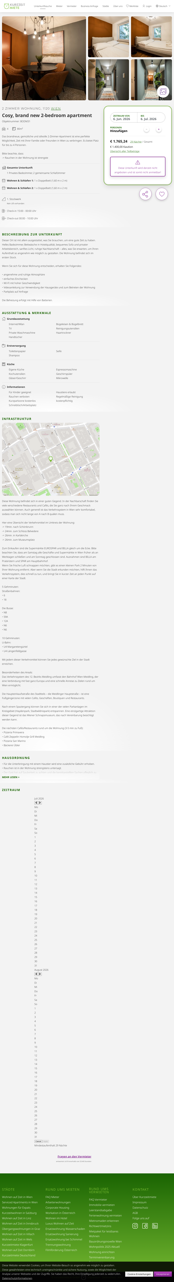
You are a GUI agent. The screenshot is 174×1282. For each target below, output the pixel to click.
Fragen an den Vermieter (74, 1156)
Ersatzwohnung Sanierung (62, 1234)
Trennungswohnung (58, 1245)
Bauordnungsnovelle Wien (105, 1241)
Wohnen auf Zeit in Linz (16, 1218)
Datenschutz (140, 1207)
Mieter (59, 6)
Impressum (140, 1202)
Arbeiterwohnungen (58, 1202)
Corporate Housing (57, 1207)
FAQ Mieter (52, 1197)
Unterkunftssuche (43, 6)
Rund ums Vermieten (99, 1190)
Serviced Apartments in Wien (20, 1202)
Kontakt (141, 1189)
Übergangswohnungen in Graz (21, 1229)
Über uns (117, 6)
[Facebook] (145, 1226)
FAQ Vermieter (98, 1199)
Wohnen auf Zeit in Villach (18, 1234)
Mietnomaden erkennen (104, 1221)
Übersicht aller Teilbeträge (124, 151)
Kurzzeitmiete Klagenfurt (17, 1245)
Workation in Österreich (60, 1213)
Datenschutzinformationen (17, 1278)
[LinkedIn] (155, 1226)
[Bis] (151, 119)
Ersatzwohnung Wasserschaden (65, 1229)
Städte (105, 6)
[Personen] (152, 129)
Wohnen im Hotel (56, 1218)
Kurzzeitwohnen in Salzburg (19, 1213)
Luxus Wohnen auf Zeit (60, 1223)
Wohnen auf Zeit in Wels (17, 1239)
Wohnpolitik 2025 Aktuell (104, 1247)
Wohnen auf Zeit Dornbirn (18, 1250)
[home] (14, 6)
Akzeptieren (162, 1274)
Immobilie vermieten (102, 1205)
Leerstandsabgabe (100, 1210)
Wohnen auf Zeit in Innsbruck (20, 1223)
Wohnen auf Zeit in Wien (17, 1197)
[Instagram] (135, 1226)
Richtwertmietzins (100, 1226)
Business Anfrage (89, 6)
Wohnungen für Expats (16, 1207)
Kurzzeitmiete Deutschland (18, 1255)
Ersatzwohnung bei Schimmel (64, 1239)
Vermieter (72, 6)
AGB (135, 1213)
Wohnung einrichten (102, 1252)
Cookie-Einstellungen (139, 1274)
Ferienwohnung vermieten (105, 1215)
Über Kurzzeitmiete (144, 1197)
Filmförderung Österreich (61, 1250)
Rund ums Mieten (63, 1189)
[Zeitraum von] (124, 119)
